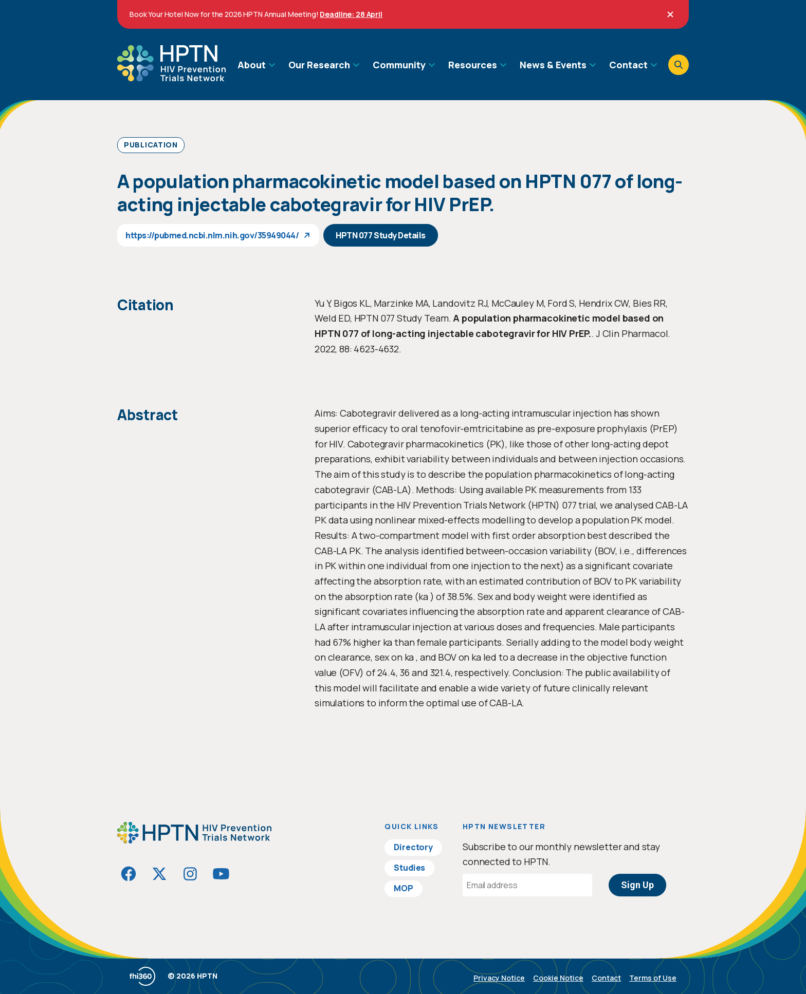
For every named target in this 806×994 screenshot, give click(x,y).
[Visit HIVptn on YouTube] (221, 873)
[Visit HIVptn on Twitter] (159, 873)
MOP (403, 888)
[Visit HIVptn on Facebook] (128, 873)
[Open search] (678, 64)
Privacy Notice (499, 978)
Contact (606, 978)
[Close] (670, 14)
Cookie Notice (558, 978)
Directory (413, 847)
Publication (151, 144)
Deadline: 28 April (351, 14)
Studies (409, 867)
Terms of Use (652, 978)
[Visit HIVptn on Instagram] (190, 873)
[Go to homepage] (171, 77)
